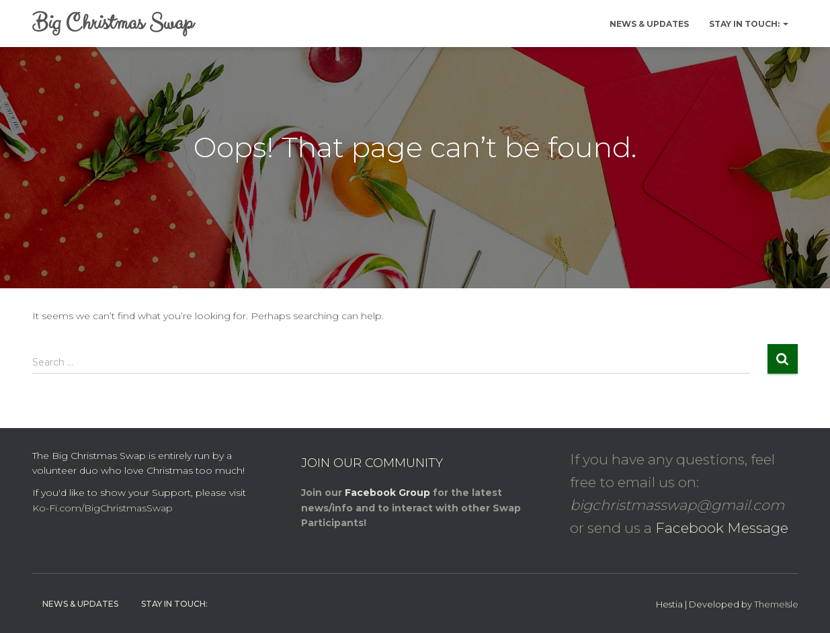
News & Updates (649, 24)
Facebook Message (721, 527)
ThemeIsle (776, 604)
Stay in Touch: (748, 24)
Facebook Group (387, 493)
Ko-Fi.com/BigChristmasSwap (102, 508)
